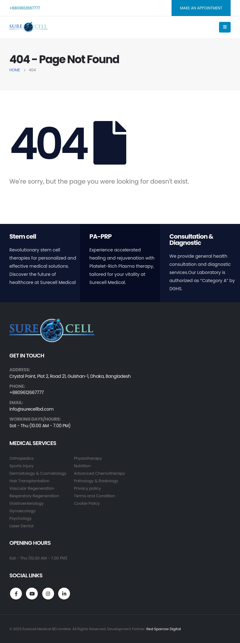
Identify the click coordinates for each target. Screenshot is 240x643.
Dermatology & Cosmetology (38, 473)
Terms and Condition (94, 496)
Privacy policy (87, 488)
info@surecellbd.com (31, 409)
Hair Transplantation (29, 481)
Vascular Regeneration (31, 488)
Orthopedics (21, 458)
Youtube (32, 594)
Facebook (16, 594)
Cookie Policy (87, 503)
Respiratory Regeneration (34, 496)
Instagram (48, 594)
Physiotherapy (88, 458)
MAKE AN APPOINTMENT (201, 8)
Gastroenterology (26, 503)
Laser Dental (21, 526)
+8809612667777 (24, 8)
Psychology (20, 518)
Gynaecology (22, 511)
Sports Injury (21, 465)
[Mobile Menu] (225, 27)
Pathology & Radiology (96, 481)
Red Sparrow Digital (163, 628)
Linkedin (64, 594)
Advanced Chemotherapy (99, 473)
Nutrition (82, 465)
